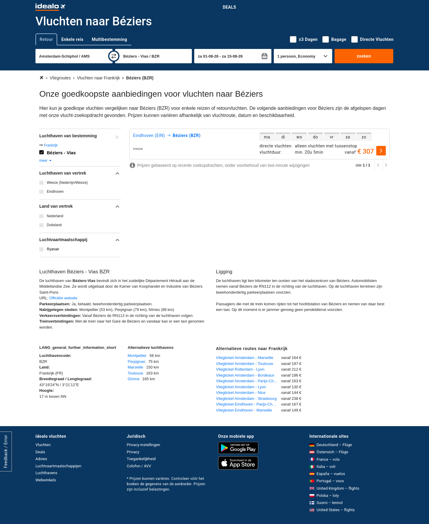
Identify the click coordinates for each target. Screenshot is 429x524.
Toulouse (135, 373)
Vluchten (43, 445)
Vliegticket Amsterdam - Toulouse (244, 363)
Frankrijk (50, 145)
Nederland (55, 216)
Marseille (135, 367)
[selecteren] (381, 150)
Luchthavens (46, 473)
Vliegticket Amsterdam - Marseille (244, 357)
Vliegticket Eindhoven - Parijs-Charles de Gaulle (248, 404)
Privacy (133, 452)
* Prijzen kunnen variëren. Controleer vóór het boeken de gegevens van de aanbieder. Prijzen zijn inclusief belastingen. (166, 484)
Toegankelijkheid (141, 459)
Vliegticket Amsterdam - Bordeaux (245, 375)
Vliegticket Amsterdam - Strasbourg (246, 398)
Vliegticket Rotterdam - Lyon (240, 369)
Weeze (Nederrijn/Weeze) (67, 183)
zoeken (364, 56)
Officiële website (63, 298)
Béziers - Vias (61, 152)
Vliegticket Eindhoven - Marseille (244, 410)
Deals (229, 7)
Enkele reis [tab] (72, 39)
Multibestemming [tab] (109, 39)
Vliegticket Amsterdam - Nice (240, 392)
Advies (41, 459)
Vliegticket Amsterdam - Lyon (241, 387)
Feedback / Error (5, 451)
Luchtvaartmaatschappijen (58, 466)
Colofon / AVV (139, 466)
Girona (133, 379)
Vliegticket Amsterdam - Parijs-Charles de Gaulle (248, 381)
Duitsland (54, 225)
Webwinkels (45, 480)
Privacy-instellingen (143, 445)
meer (45, 160)
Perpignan (136, 361)
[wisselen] (113, 56)
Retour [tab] (46, 39)
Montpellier (137, 355)
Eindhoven (55, 191)
